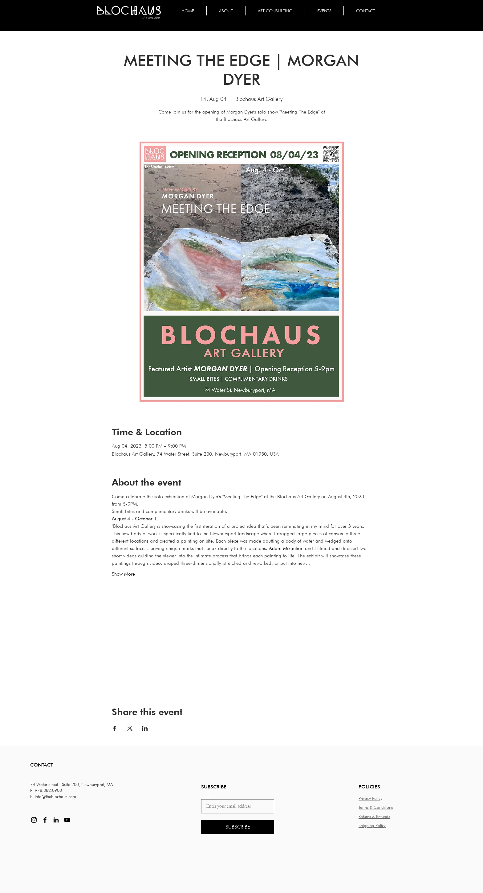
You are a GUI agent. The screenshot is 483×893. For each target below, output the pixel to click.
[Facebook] (45, 820)
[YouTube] (67, 820)
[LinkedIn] (56, 820)
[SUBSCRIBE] (237, 827)
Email (205, 797)
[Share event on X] (130, 728)
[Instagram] (34, 820)
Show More (123, 574)
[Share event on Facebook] (115, 728)
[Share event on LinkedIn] (145, 728)
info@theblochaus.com (55, 796)
